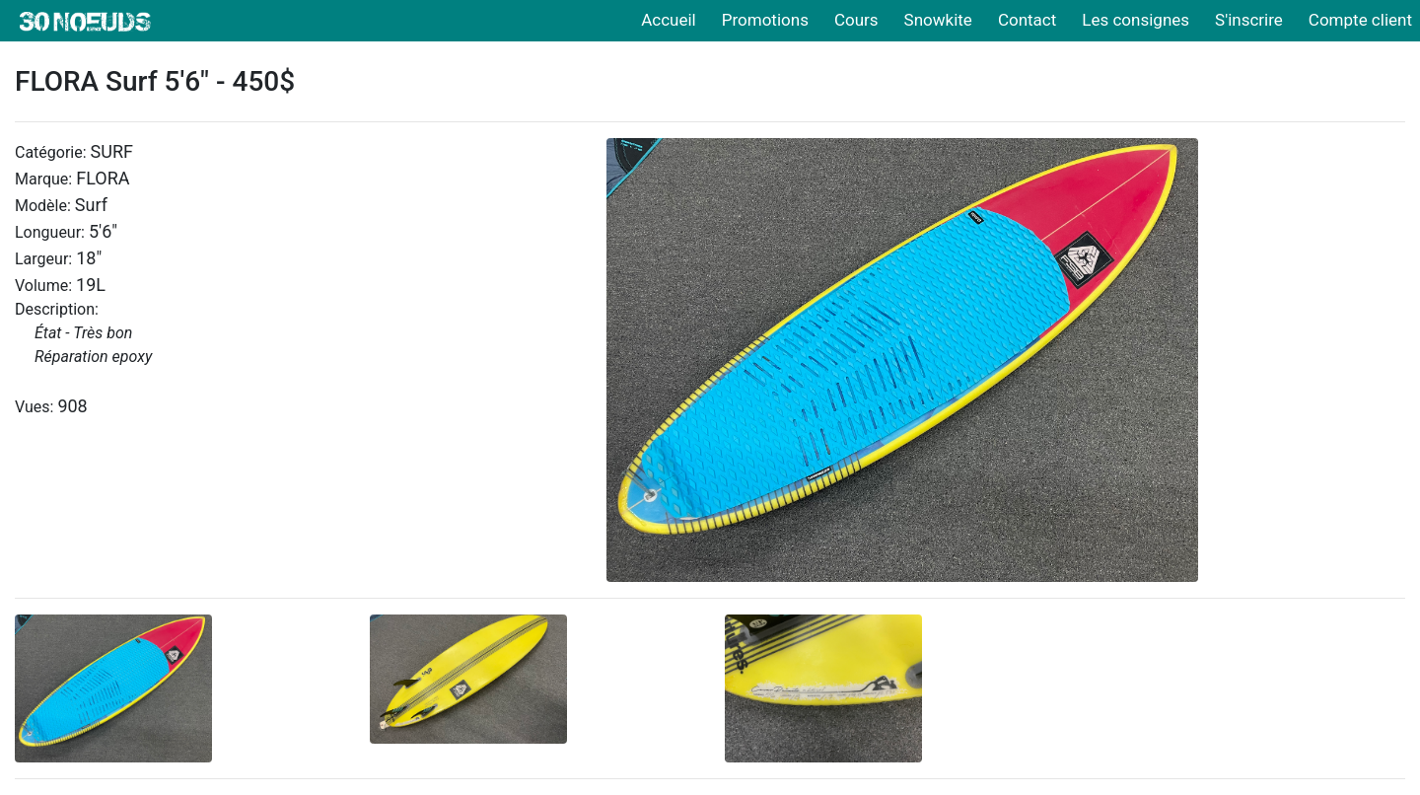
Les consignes (1135, 20)
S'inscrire (1249, 20)
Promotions (765, 20)
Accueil (668, 20)
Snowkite (938, 20)
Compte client (1360, 20)
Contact (1027, 20)
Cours (856, 20)
